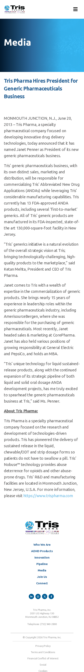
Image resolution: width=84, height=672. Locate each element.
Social (43, 664)
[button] (75, 9)
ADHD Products (42, 551)
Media (42, 570)
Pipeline (41, 564)
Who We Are (42, 544)
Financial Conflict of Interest (42, 658)
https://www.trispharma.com (48, 495)
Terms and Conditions (43, 652)
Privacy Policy (43, 646)
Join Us (42, 576)
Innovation (41, 557)
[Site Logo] (14, 9)
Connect (42, 583)
